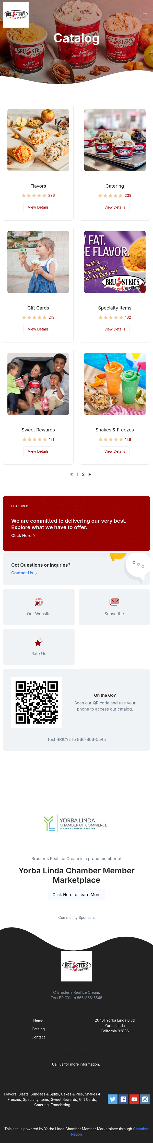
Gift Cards (38, 308)
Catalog (38, 1029)
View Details (38, 207)
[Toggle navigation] (145, 15)
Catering (114, 186)
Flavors (38, 186)
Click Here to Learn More (76, 894)
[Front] (17, 15)
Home (38, 1021)
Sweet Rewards (38, 429)
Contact (38, 1037)
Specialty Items (114, 308)
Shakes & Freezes (115, 429)
